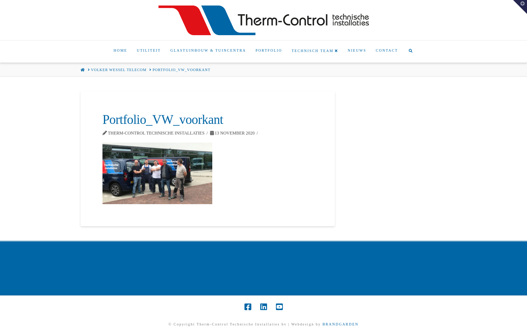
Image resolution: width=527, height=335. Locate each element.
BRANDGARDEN (340, 324)
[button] (520, 7)
